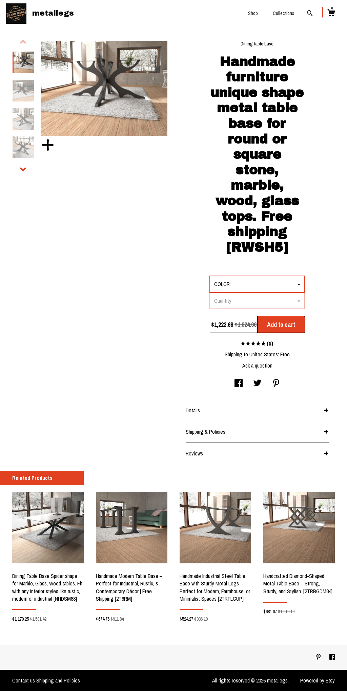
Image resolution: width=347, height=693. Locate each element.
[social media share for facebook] (238, 386)
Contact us (23, 682)
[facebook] (332, 659)
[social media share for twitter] (257, 386)
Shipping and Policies (58, 682)
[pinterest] (319, 659)
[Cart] (331, 13)
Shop (253, 13)
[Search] (309, 14)
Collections (283, 13)
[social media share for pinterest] (276, 386)
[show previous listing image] (23, 44)
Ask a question (257, 367)
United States (263, 356)
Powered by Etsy (317, 682)
